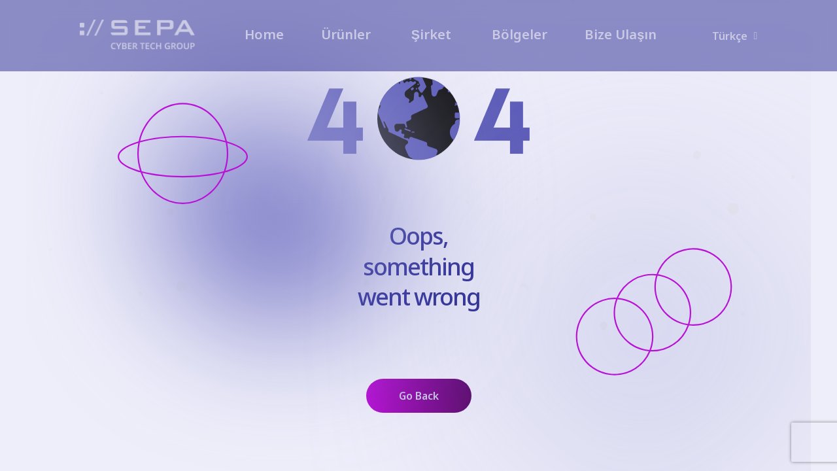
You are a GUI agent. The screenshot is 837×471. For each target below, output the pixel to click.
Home (264, 34)
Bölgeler (519, 34)
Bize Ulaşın (621, 34)
